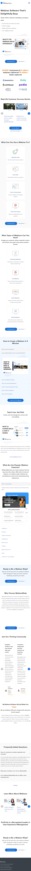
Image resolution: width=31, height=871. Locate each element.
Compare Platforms (3, 842)
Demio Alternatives (3, 839)
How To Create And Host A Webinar (6, 808)
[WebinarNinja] (6, 3)
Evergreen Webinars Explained (5, 814)
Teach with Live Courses (4, 828)
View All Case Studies (15, 130)
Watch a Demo (3, 848)
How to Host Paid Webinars (5, 810)
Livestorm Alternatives (4, 840)
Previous (2, 113)
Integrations (2, 853)
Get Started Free (11, 61)
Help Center (2, 864)
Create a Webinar (15, 128)
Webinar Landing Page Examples (6, 812)
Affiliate (1, 855)
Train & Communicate (4, 826)
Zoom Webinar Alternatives (5, 833)
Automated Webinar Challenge (5, 849)
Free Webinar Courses (4, 851)
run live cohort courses (7, 428)
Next (29, 113)
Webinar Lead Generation (5, 815)
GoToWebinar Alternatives (5, 835)
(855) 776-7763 (3, 860)
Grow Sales (2, 824)
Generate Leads (3, 823)
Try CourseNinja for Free (15, 435)
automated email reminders (16, 545)
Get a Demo (21, 61)
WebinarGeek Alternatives (5, 837)
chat (24, 661)
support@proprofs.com (4, 862)
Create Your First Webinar (15, 400)
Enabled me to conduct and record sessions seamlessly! (22, 118)
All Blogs (2, 817)
